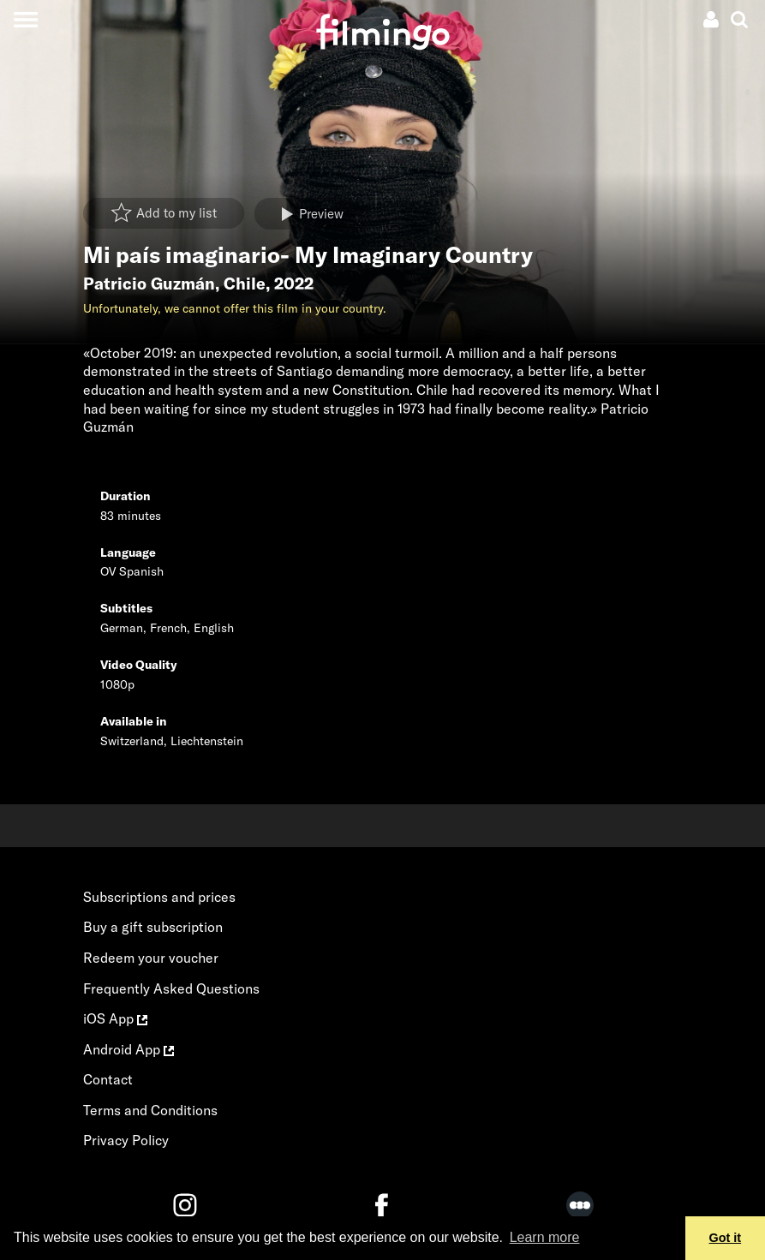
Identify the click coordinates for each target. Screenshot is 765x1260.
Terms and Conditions (150, 1110)
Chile (245, 283)
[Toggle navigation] (25, 19)
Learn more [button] (545, 1237)
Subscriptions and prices (159, 896)
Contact (108, 1079)
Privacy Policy (126, 1140)
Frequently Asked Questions (171, 988)
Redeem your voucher (150, 957)
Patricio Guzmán (149, 283)
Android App (128, 1049)
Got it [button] (725, 1238)
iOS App (115, 1018)
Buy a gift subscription (153, 926)
